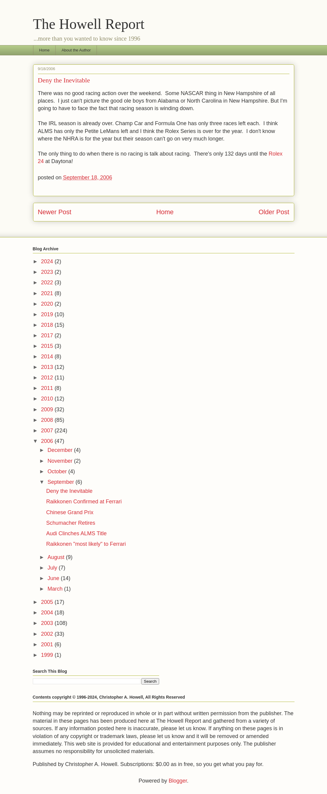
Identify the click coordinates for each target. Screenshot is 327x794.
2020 (47, 304)
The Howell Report (89, 24)
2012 (47, 378)
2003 (47, 623)
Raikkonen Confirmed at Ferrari (84, 502)
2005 (47, 602)
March (56, 589)
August (57, 557)
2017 (47, 335)
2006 (47, 441)
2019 (47, 314)
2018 (47, 325)
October (58, 471)
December (61, 450)
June (54, 578)
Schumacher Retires (70, 523)
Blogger (177, 781)
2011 (47, 388)
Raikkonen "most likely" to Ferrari (86, 544)
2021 (47, 293)
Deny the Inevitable (69, 491)
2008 (47, 420)
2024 (47, 261)
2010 (47, 399)
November (61, 461)
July (53, 568)
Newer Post (55, 212)
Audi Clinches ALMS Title (76, 533)
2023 (47, 272)
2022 (47, 283)
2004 (47, 613)
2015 (47, 346)
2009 (47, 409)
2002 (47, 634)
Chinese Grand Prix (69, 512)
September (62, 482)
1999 (47, 655)
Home (44, 50)
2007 (47, 431)
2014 (47, 357)
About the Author (76, 50)
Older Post (273, 212)
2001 (47, 644)
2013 (47, 367)
